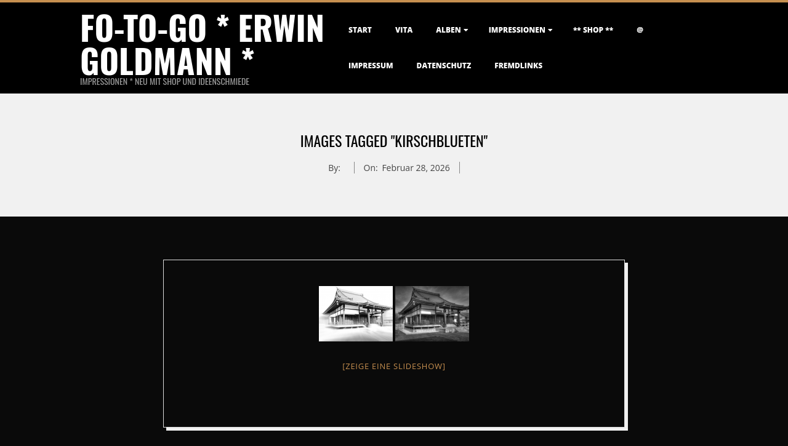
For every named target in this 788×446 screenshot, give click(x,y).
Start (360, 30)
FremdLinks (518, 65)
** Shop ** (593, 30)
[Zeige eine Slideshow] (394, 366)
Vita (403, 30)
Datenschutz (444, 65)
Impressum (370, 65)
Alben (448, 30)
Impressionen (517, 30)
